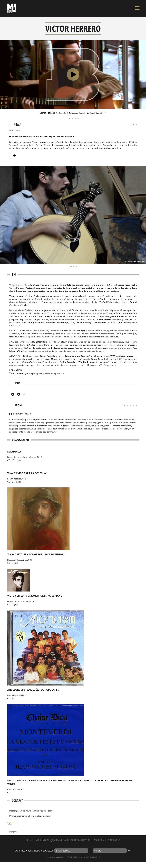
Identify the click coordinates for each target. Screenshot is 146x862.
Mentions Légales (54, 856)
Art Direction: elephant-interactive (84, 856)
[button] (68, 118)
